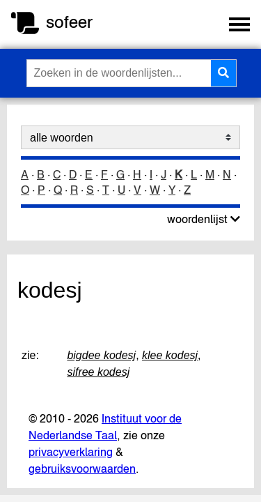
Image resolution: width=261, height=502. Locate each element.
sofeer (69, 21)
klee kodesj (170, 355)
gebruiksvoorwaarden (82, 468)
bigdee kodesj (101, 355)
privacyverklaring (71, 451)
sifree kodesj (98, 372)
